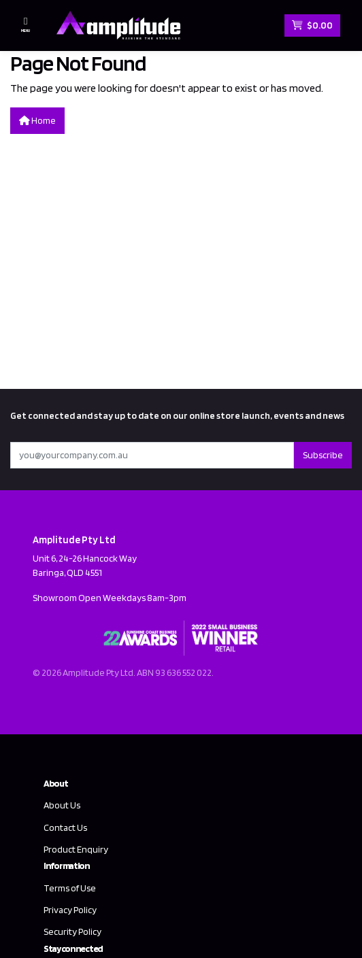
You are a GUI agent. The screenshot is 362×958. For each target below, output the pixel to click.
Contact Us (65, 827)
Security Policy (72, 931)
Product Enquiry (76, 849)
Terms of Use (70, 888)
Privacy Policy (70, 909)
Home (37, 120)
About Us (62, 805)
